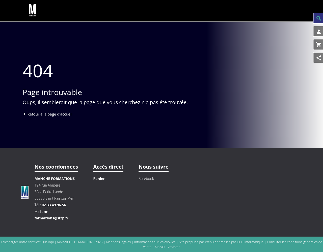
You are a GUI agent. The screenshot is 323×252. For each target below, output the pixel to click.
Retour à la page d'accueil (50, 114)
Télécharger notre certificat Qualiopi (27, 242)
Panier (98, 178)
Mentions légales (118, 242)
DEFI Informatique (250, 242)
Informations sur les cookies (155, 242)
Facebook (146, 178)
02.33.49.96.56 (54, 204)
